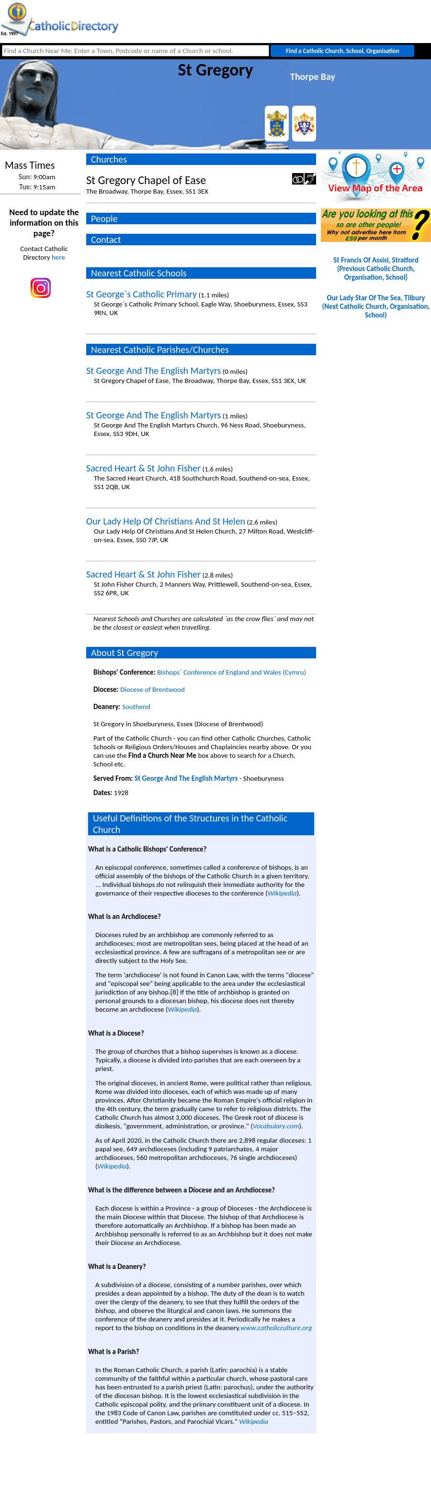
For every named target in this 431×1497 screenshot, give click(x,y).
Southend (136, 706)
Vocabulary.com (276, 1126)
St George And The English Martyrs (153, 370)
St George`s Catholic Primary (141, 294)
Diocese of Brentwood (152, 689)
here (58, 257)
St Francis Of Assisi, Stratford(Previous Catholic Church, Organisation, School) (375, 269)
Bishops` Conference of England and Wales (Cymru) (231, 672)
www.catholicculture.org (276, 1327)
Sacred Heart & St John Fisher (143, 468)
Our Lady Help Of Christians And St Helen (165, 521)
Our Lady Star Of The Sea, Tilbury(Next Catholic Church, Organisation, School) (376, 306)
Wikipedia (282, 893)
